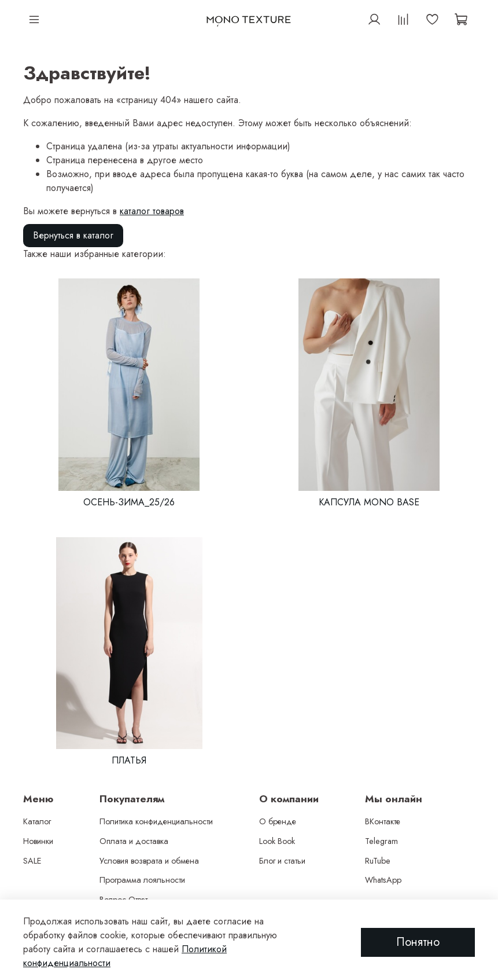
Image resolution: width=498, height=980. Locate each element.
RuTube (377, 861)
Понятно (418, 942)
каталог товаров (152, 211)
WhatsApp (383, 880)
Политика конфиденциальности (156, 821)
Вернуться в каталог (73, 235)
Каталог (37, 821)
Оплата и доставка (133, 841)
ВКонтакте (382, 821)
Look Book (277, 841)
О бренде (277, 821)
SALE (32, 861)
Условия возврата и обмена (149, 861)
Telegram (381, 841)
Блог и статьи (282, 861)
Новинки (38, 841)
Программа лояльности (142, 880)
